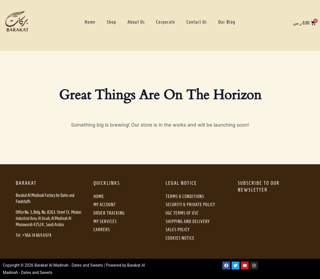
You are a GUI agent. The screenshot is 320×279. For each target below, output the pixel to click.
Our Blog (227, 21)
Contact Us (196, 21)
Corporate (165, 21)
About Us (136, 21)
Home (89, 21)
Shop (111, 21)
